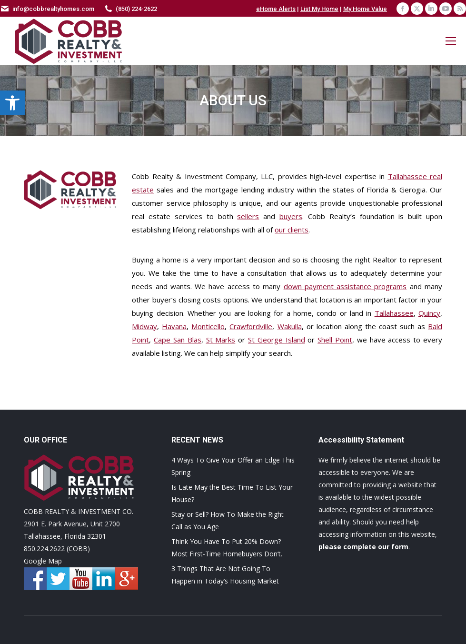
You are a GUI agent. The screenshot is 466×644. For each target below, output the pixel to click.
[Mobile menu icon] (450, 41)
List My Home (319, 8)
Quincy (429, 313)
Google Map (43, 560)
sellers (248, 216)
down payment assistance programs (345, 286)
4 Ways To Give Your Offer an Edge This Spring (233, 466)
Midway (144, 326)
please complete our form (363, 546)
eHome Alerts (276, 8)
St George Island (276, 339)
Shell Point (334, 339)
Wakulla (290, 326)
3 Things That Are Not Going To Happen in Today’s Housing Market (225, 574)
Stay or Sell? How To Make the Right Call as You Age (227, 520)
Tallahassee (394, 313)
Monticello (208, 326)
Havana (174, 326)
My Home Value (365, 8)
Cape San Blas (177, 339)
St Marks (221, 339)
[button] (12, 103)
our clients (291, 229)
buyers (290, 216)
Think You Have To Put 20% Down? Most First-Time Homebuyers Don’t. (226, 547)
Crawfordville (250, 326)
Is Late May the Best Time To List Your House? (232, 493)
